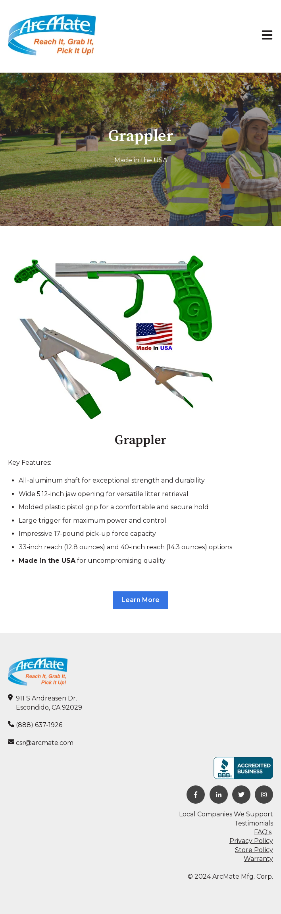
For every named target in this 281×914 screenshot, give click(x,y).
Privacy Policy (251, 841)
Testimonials (253, 823)
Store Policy (254, 850)
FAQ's (262, 832)
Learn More (140, 600)
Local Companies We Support (226, 814)
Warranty (258, 858)
